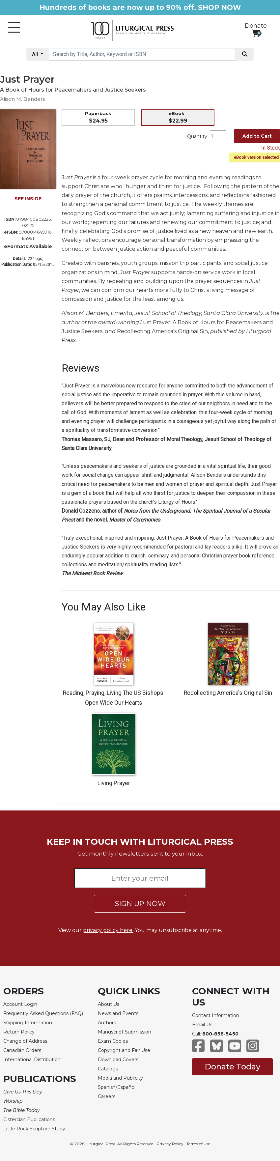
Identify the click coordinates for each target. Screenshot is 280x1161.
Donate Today (232, 1066)
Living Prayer (114, 783)
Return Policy (19, 1032)
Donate (256, 25)
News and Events (118, 1013)
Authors (107, 1023)
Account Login (20, 1004)
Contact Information (215, 1015)
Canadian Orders (22, 1050)
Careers (106, 1096)
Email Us (202, 1025)
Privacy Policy (169, 1143)
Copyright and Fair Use (124, 1050)
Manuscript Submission (124, 1032)
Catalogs (108, 1069)
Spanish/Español (116, 1087)
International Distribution (32, 1059)
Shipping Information (27, 1023)
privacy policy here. (108, 930)
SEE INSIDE (28, 199)
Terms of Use (198, 1143)
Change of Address (25, 1041)
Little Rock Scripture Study (34, 1129)
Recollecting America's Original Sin (228, 693)
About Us (108, 1004)
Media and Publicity (120, 1078)
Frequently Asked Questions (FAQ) (43, 1013)
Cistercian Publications (29, 1119)
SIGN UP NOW (140, 903)
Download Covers (118, 1059)
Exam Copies (113, 1041)
